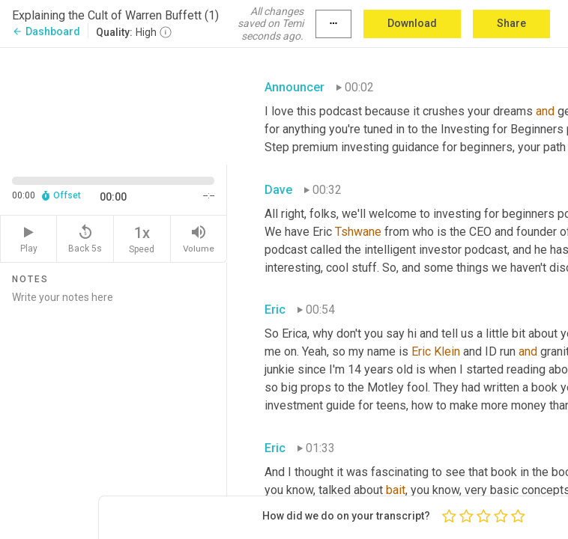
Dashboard (46, 31)
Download (412, 23)
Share (511, 23)
